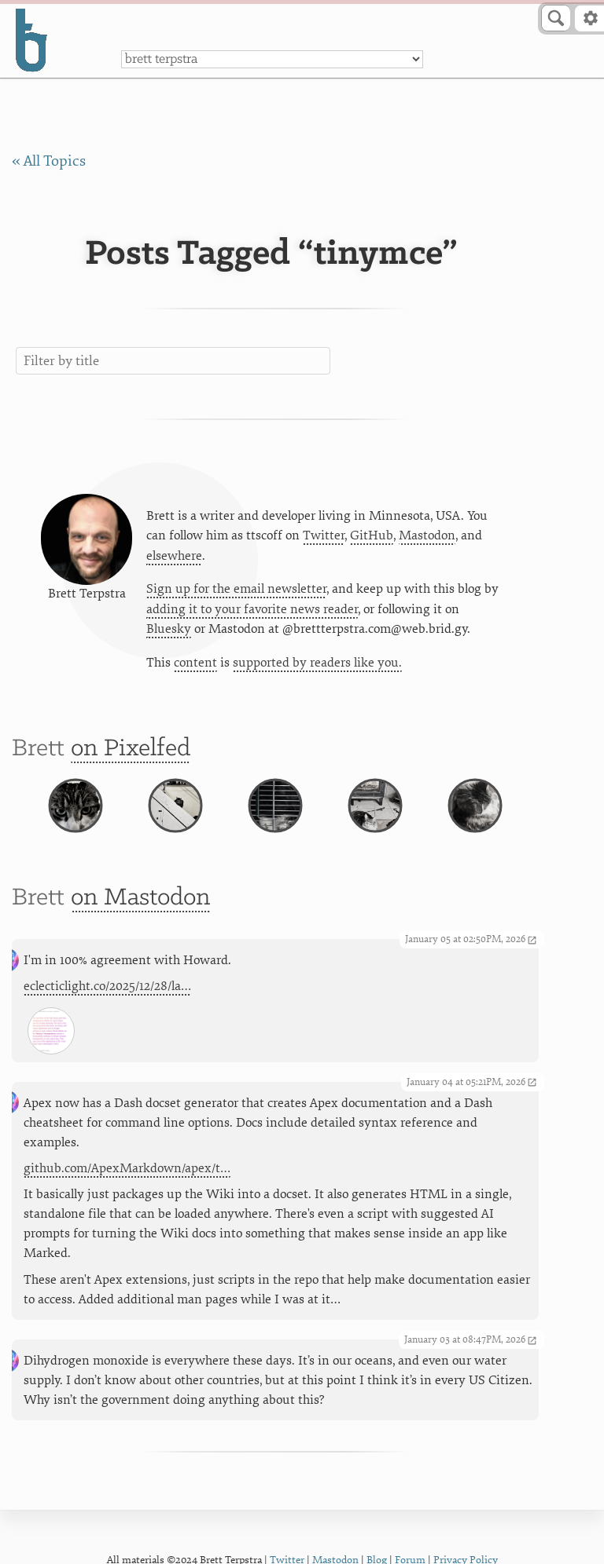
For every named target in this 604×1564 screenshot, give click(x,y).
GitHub (371, 535)
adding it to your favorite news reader (252, 609)
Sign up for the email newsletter (236, 589)
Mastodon (427, 535)
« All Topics (49, 161)
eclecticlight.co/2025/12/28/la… (107, 986)
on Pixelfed (130, 749)
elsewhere (174, 556)
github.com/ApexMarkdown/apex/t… (127, 1168)
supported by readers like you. (317, 663)
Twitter (323, 535)
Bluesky (168, 629)
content (195, 663)
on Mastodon (140, 898)
